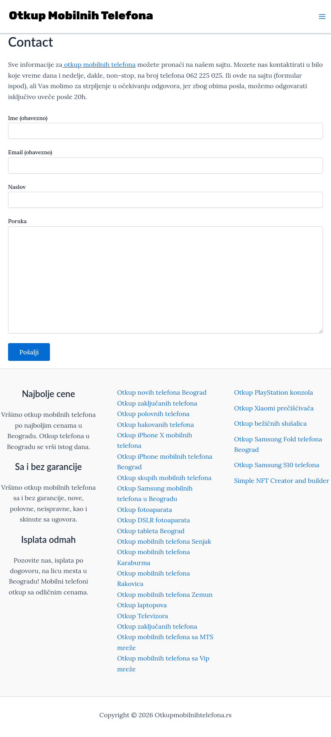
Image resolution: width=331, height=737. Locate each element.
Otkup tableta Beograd (151, 531)
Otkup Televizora (142, 616)
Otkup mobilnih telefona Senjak (164, 541)
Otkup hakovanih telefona (155, 424)
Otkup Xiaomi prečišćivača (274, 408)
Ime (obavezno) (165, 126)
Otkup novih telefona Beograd (162, 392)
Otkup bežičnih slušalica (270, 423)
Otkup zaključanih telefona (157, 403)
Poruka (165, 276)
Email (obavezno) (165, 161)
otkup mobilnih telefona (99, 64)
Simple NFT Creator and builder (281, 480)
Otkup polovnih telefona (153, 414)
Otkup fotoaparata (144, 509)
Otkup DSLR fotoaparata (153, 520)
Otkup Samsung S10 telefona (276, 465)
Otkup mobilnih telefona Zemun (165, 594)
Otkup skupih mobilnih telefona (164, 478)
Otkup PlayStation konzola (273, 392)
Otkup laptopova (142, 605)
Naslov (165, 195)
